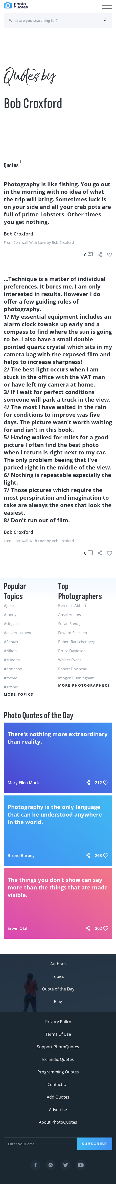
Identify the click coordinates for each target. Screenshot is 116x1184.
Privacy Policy (58, 1021)
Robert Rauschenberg (76, 641)
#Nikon (10, 650)
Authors (58, 964)
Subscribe (94, 1144)
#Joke (9, 605)
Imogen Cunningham (76, 677)
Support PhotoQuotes (58, 1047)
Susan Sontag (69, 623)
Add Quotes (58, 1097)
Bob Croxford (18, 234)
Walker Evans (69, 659)
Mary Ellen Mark (23, 782)
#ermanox (13, 668)
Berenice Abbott (72, 605)
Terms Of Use (58, 1034)
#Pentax (11, 641)
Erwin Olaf (18, 928)
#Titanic (11, 686)
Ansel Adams (69, 614)
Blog (58, 1001)
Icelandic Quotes (58, 1059)
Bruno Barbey (21, 855)
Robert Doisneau (72, 668)
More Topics (18, 694)
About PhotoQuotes (58, 1122)
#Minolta (12, 659)
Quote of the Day (58, 989)
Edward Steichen (72, 632)
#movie (10, 677)
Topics (58, 976)
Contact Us (58, 1084)
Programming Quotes (58, 1072)
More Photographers (84, 685)
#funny (10, 614)
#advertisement (17, 632)
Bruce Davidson (72, 650)
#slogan (11, 623)
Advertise (58, 1109)
